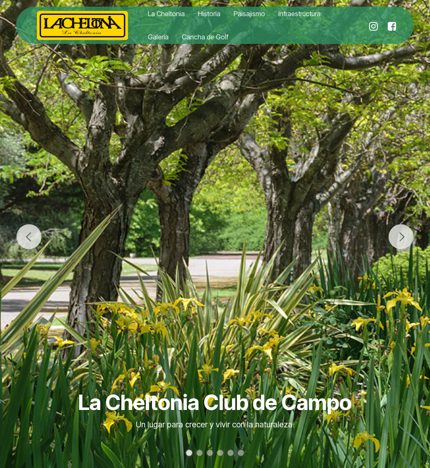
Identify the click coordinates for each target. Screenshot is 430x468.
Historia (209, 14)
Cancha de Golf (205, 37)
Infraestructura (299, 14)
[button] (29, 236)
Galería (158, 37)
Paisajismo (249, 14)
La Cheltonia (166, 14)
